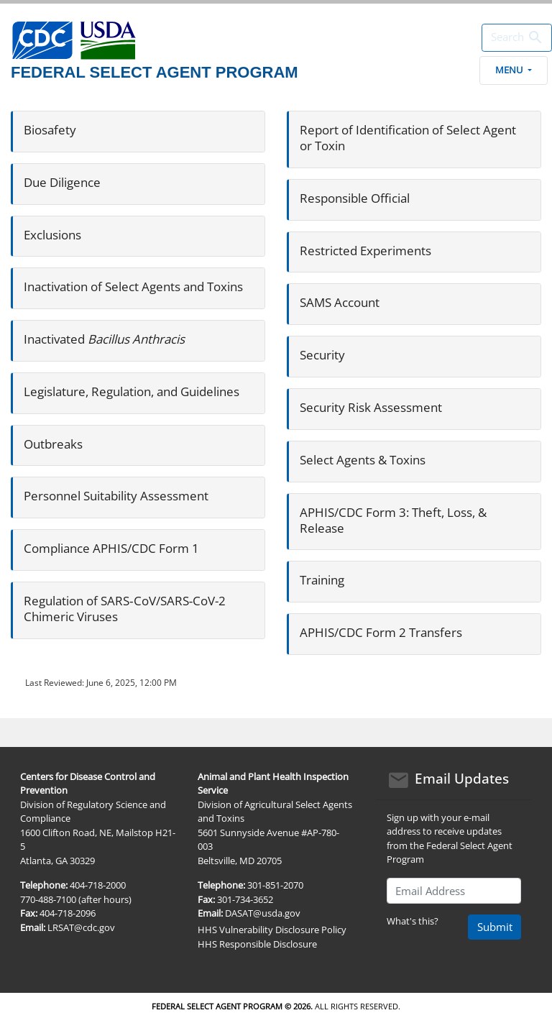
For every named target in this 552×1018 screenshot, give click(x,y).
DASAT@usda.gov (262, 913)
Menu (513, 69)
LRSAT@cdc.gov (81, 927)
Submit (494, 927)
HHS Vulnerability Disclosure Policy (272, 929)
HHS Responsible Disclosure (257, 943)
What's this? (412, 920)
